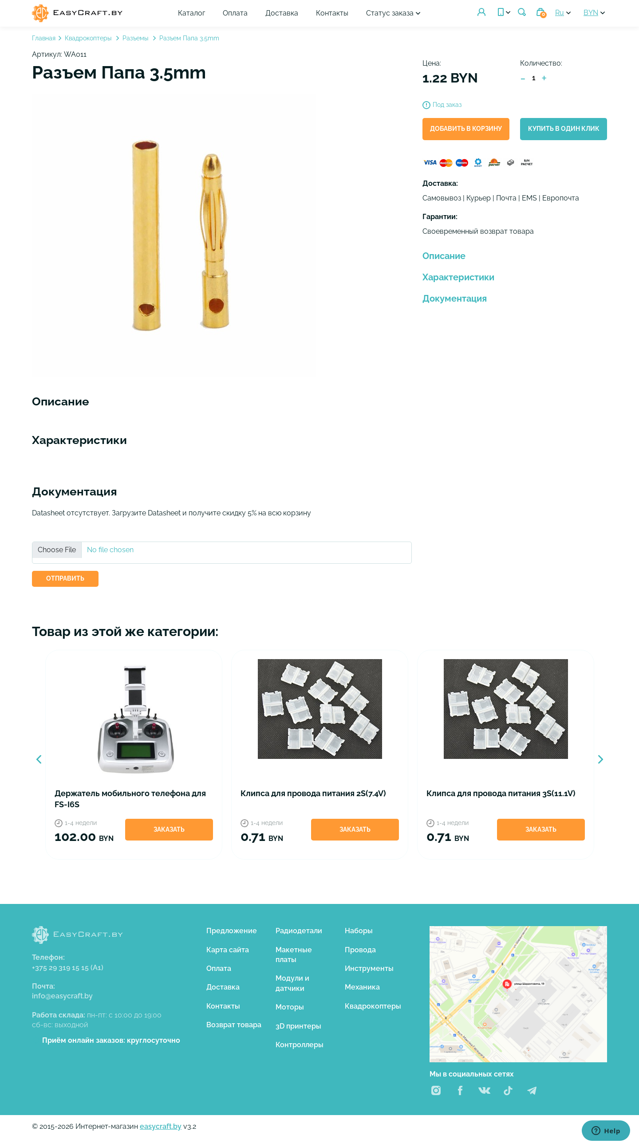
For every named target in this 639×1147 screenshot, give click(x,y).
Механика (362, 987)
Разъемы (136, 38)
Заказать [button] (169, 829)
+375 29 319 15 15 (67, 967)
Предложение (231, 931)
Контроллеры (299, 1045)
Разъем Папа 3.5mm (189, 38)
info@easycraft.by (62, 996)
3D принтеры (298, 1026)
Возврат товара (233, 1025)
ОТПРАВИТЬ (65, 578)
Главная (43, 38)
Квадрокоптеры (89, 38)
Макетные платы (294, 955)
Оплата (235, 13)
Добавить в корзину (466, 128)
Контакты (332, 13)
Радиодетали (299, 931)
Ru (559, 12)
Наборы (359, 931)
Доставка (282, 13)
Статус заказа (390, 13)
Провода (360, 950)
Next (600, 759)
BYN (591, 12)
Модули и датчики (292, 983)
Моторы (290, 1007)
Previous (38, 759)
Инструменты (369, 968)
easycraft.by (160, 1126)
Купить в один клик (564, 128)
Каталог (191, 13)
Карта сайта (227, 950)
